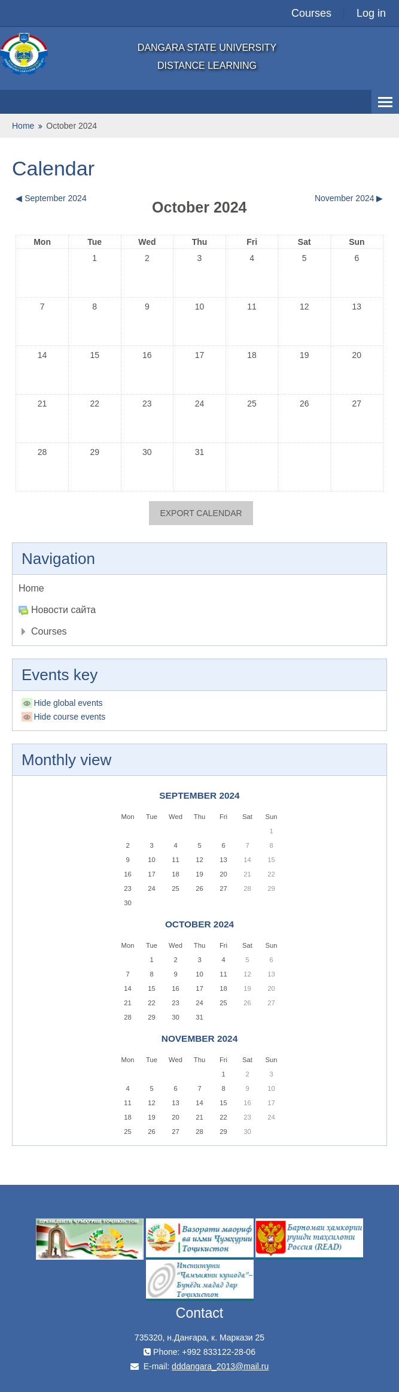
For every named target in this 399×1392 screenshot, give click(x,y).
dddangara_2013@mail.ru (220, 1366)
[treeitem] (199, 588)
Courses (311, 13)
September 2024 (199, 795)
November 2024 (199, 1038)
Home (31, 588)
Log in (371, 13)
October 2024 (71, 126)
